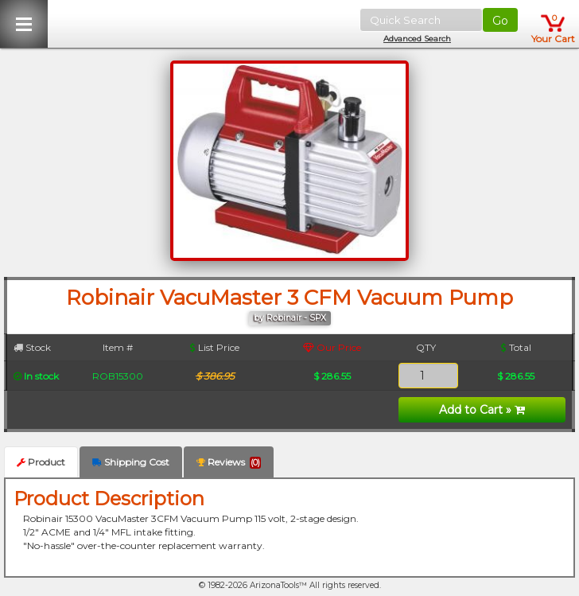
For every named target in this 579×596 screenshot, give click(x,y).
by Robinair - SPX (290, 318)
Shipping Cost (130, 462)
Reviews (228, 462)
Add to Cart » (482, 410)
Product (41, 462)
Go (500, 21)
